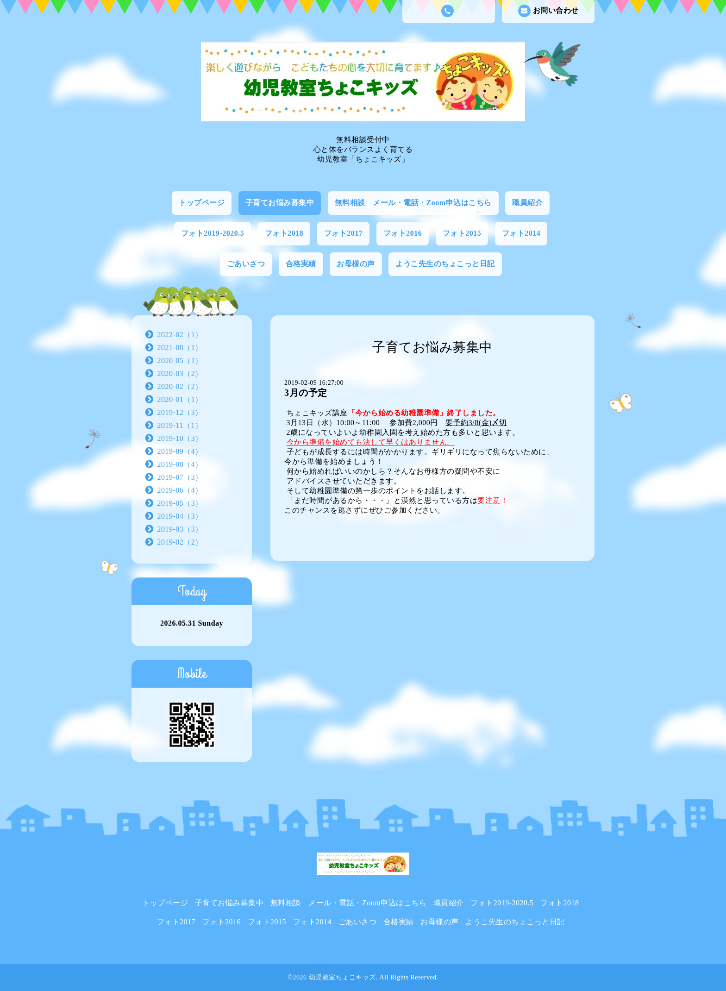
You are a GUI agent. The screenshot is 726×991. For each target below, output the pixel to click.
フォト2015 (462, 233)
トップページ (202, 203)
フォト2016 (402, 233)
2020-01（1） (180, 399)
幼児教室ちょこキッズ (342, 977)
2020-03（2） (180, 373)
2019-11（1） (180, 425)
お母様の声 (356, 264)
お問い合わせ (548, 11)
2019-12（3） (180, 412)
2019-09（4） (180, 451)
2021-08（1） (180, 347)
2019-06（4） (180, 490)
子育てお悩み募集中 (279, 203)
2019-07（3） (180, 477)
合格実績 (301, 264)
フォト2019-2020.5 (212, 233)
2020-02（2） (180, 386)
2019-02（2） (180, 542)
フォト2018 (284, 233)
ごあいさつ (246, 264)
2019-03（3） (180, 529)
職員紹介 (527, 203)
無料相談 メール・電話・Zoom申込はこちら (413, 203)
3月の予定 (305, 393)
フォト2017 (343, 233)
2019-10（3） (180, 438)
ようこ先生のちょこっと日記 (445, 264)
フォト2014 (521, 233)
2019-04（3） (180, 516)
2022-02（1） (180, 335)
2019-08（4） (180, 464)
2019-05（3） (180, 503)
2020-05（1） (180, 360)
